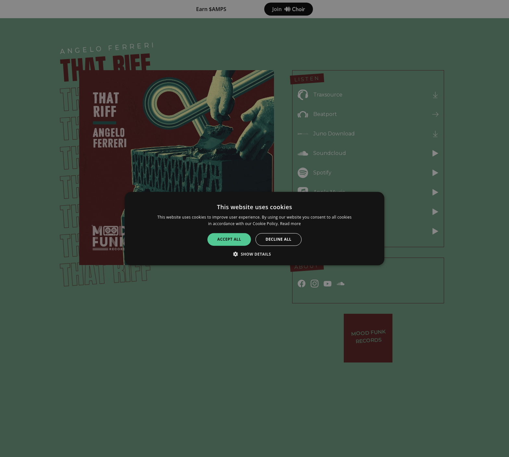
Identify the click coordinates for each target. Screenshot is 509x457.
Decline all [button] (279, 239)
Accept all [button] (229, 239)
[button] (254, 254)
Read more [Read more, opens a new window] (290, 223)
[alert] (254, 228)
